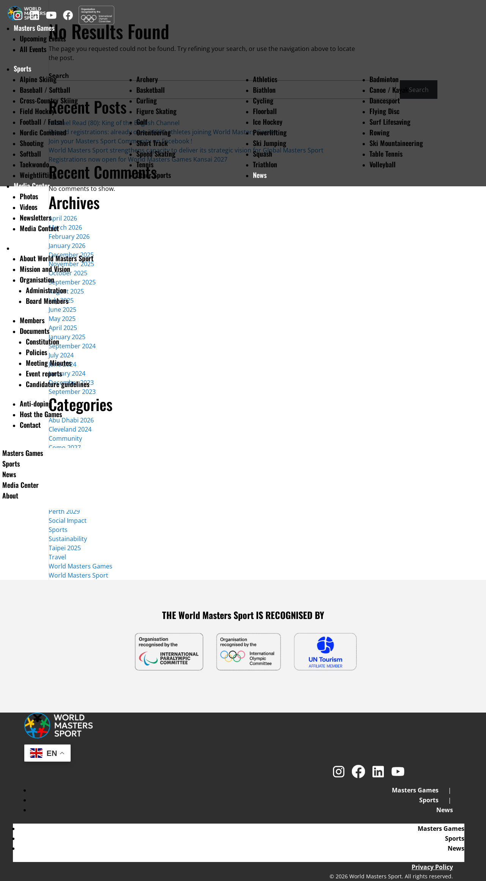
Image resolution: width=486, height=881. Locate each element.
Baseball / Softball (45, 90)
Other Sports (153, 175)
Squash (262, 154)
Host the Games (41, 414)
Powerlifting (270, 132)
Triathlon (265, 164)
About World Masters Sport (56, 258)
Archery (147, 79)
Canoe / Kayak (389, 90)
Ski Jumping (269, 143)
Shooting (32, 143)
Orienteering (153, 132)
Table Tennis (385, 154)
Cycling (263, 100)
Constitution (42, 341)
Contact (30, 425)
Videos (28, 207)
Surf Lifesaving (389, 122)
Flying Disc (384, 111)
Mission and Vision (45, 269)
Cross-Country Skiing (49, 100)
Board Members (47, 301)
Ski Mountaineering (396, 143)
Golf (141, 122)
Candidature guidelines (57, 384)
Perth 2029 (64, 511)
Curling (146, 100)
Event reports (44, 373)
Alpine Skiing (38, 79)
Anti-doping (36, 403)
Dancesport (384, 100)
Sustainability (68, 539)
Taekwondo (34, 164)
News (260, 175)
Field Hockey (37, 111)
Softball (30, 154)
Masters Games (22, 453)
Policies (36, 352)
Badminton (384, 79)
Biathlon (264, 90)
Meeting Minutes (48, 363)
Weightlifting (38, 175)
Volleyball (382, 164)
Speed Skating (155, 154)
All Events (33, 49)
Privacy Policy (432, 867)
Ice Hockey (267, 122)
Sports (22, 68)
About (22, 247)
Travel (57, 557)
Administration (46, 290)
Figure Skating (156, 111)
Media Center (32, 185)
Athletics (265, 79)
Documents (34, 331)
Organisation (37, 279)
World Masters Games (80, 566)
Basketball (150, 90)
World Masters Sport (78, 575)
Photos (29, 196)
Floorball (265, 111)
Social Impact (68, 520)
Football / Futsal (42, 122)
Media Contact (39, 228)
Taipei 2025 (65, 548)
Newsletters (35, 217)
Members (32, 320)
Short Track (152, 143)
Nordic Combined (43, 132)
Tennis (144, 164)
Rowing (379, 132)
